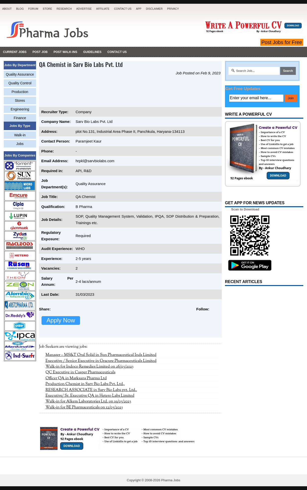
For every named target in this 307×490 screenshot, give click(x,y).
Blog (20, 8)
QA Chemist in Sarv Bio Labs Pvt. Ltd (81, 64)
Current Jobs (15, 52)
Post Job (40, 52)
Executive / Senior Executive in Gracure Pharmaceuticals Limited (100, 361)
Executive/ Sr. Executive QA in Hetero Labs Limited (89, 395)
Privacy (173, 8)
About (7, 8)
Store (47, 8)
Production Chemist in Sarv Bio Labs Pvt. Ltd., (85, 384)
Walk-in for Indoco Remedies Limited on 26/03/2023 (89, 366)
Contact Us (123, 8)
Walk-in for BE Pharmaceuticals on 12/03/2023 (84, 407)
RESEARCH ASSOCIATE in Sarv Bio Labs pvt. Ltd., (91, 390)
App (138, 8)
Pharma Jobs (170, 480)
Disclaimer (154, 8)
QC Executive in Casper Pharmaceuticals (80, 372)
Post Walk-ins (65, 52)
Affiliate (103, 8)
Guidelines (92, 52)
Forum (33, 8)
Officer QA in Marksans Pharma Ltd (76, 378)
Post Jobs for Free (282, 42)
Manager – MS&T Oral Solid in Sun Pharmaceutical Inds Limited (100, 355)
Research (64, 8)
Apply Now (60, 320)
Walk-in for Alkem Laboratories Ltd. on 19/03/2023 (88, 401)
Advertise (84, 8)
